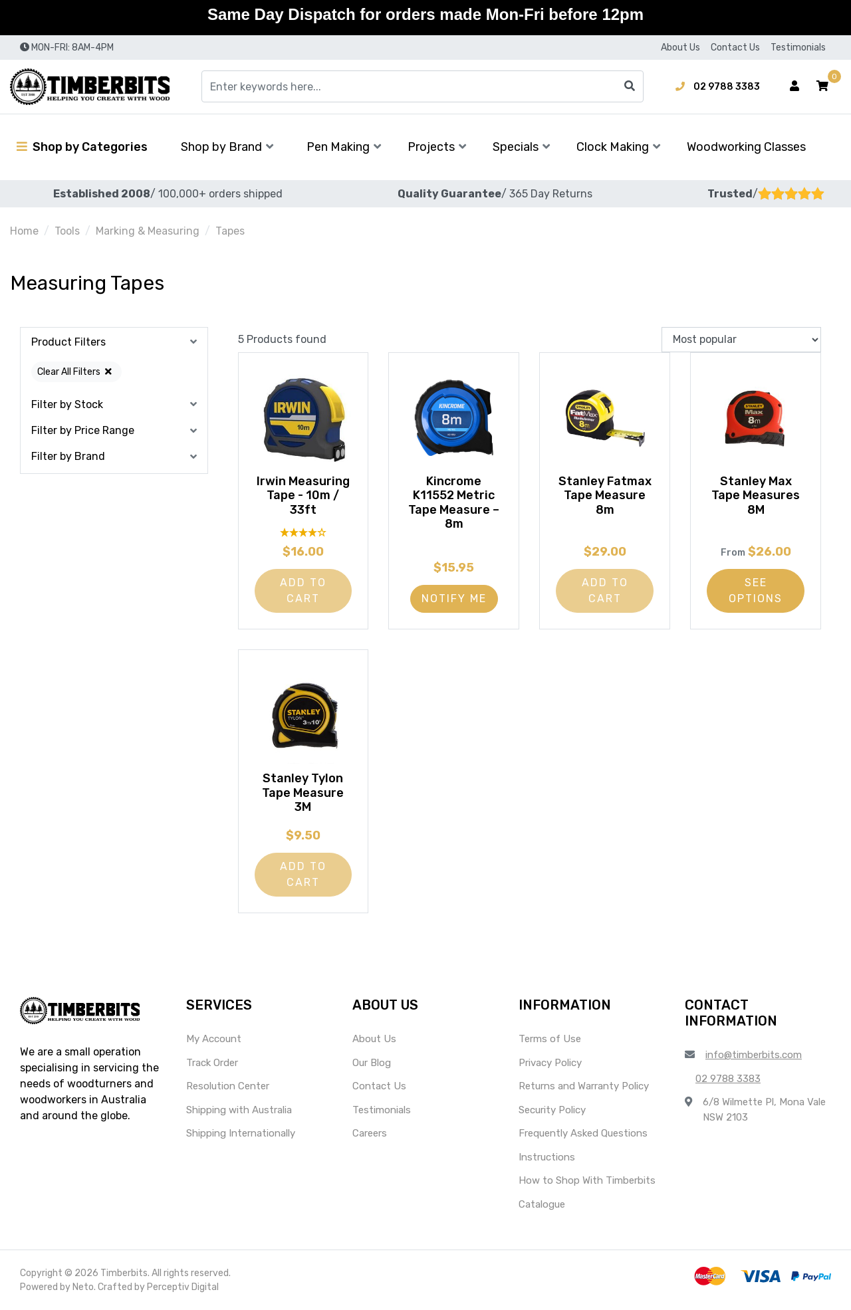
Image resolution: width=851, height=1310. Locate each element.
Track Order (212, 1063)
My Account (213, 1039)
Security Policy (552, 1110)
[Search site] (630, 86)
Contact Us (735, 47)
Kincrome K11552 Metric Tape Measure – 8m (453, 503)
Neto (83, 1287)
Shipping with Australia (239, 1110)
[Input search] (422, 86)
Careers (369, 1133)
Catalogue (542, 1204)
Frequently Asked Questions (583, 1133)
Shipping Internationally (240, 1133)
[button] (822, 86)
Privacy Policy (550, 1063)
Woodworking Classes (746, 147)
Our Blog (371, 1063)
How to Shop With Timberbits (587, 1180)
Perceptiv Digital (183, 1287)
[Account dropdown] (794, 86)
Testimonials (798, 47)
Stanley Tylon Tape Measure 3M (303, 792)
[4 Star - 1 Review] (303, 532)
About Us (680, 47)
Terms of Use (550, 1039)
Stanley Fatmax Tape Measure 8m (605, 495)
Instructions (547, 1157)
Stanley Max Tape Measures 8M (755, 495)
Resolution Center (227, 1086)
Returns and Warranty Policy (584, 1086)
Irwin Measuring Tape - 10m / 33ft (303, 495)
